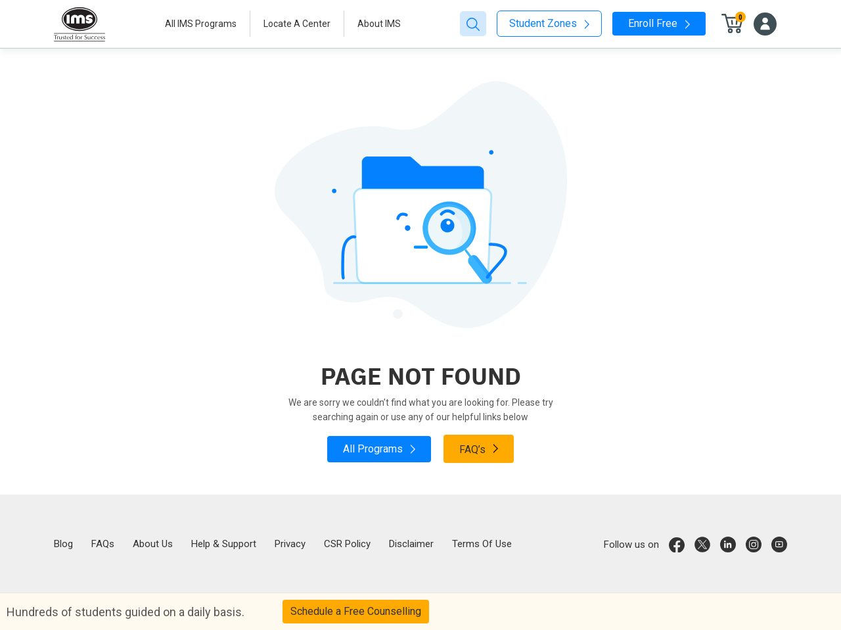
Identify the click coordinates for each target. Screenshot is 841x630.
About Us (153, 544)
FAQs (102, 544)
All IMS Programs (201, 23)
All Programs (379, 449)
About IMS (379, 23)
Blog (63, 544)
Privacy (290, 544)
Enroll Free (659, 23)
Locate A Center (296, 23)
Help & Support (223, 544)
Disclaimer (411, 544)
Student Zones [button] (549, 23)
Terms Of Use (482, 544)
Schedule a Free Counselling (355, 611)
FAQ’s (478, 448)
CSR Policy (347, 544)
